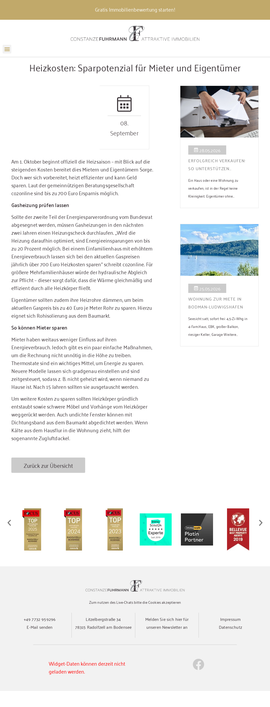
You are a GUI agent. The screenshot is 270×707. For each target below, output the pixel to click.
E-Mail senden (39, 643)
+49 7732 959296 (40, 635)
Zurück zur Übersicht (48, 481)
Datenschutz (230, 643)
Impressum (230, 635)
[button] (7, 49)
